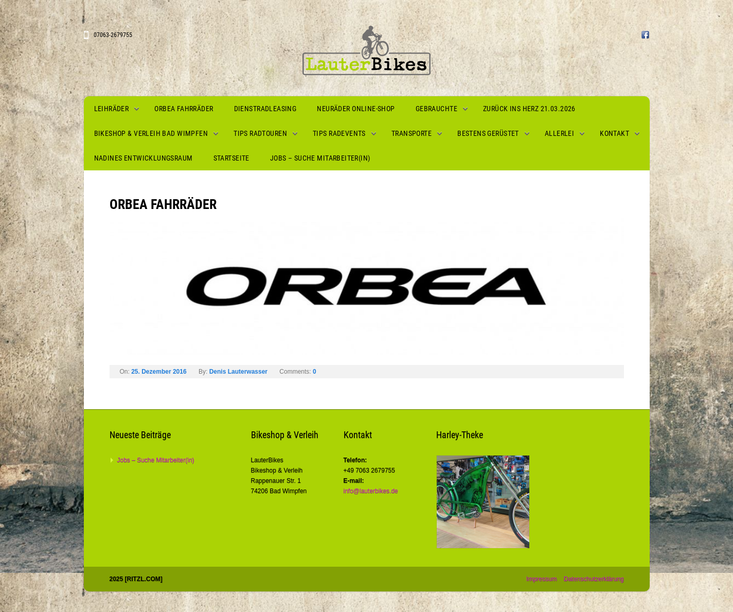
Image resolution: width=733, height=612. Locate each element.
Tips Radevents (339, 133)
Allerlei (559, 133)
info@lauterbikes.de (371, 491)
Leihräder (111, 108)
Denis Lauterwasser (238, 371)
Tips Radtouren (260, 133)
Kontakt (614, 133)
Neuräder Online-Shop (356, 108)
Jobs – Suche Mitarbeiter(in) (320, 158)
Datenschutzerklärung (594, 579)
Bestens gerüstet (488, 133)
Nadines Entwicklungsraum (143, 158)
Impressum (541, 579)
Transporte (411, 133)
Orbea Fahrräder (183, 108)
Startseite (231, 158)
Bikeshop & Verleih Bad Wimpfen (151, 133)
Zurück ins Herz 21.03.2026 (529, 108)
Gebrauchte (436, 108)
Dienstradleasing (265, 108)
